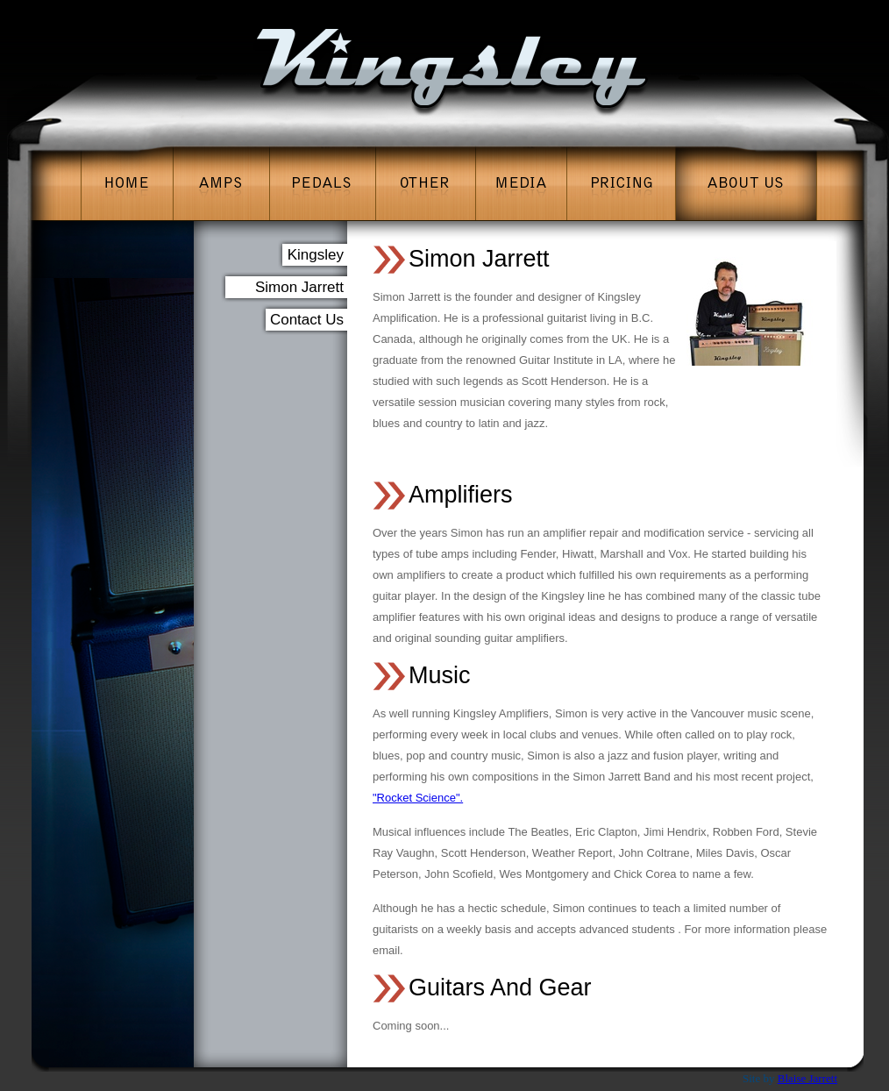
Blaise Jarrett (807, 1078)
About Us (746, 183)
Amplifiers (461, 494)
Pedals (322, 183)
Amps (221, 183)
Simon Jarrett (479, 259)
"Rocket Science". (418, 797)
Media (520, 183)
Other (425, 183)
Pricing (620, 183)
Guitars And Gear (500, 987)
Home (127, 183)
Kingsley (316, 254)
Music (440, 675)
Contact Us (307, 319)
